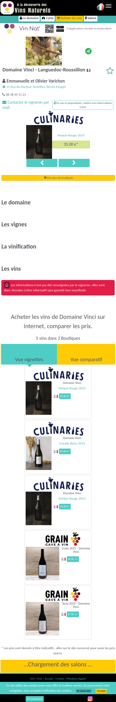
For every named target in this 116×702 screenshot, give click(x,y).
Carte (47, 18)
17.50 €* (73, 614)
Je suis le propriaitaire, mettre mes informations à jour (83, 105)
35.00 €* (71, 144)
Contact (60, 678)
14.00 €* (73, 559)
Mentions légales (76, 678)
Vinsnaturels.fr (26, 7)
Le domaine (29, 18)
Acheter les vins (69, 18)
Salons (90, 18)
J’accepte (101, 690)
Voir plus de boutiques (58, 177)
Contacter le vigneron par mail (25, 105)
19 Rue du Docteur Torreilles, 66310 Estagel (33, 87)
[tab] (29, 354)
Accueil (49, 678)
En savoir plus (84, 690)
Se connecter (34, 698)
